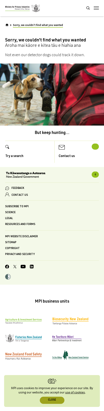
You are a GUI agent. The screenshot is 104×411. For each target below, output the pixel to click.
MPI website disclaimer (21, 236)
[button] (8, 277)
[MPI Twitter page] (14, 267)
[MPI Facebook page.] (7, 267)
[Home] (7, 25)
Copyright (12, 248)
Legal (9, 218)
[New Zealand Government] (52, 175)
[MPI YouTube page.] (23, 267)
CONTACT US (19, 195)
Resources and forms (20, 224)
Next (95, 147)
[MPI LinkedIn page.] (32, 267)
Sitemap (10, 242)
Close (52, 400)
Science (10, 212)
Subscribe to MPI (17, 206)
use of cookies (75, 392)
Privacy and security (20, 254)
